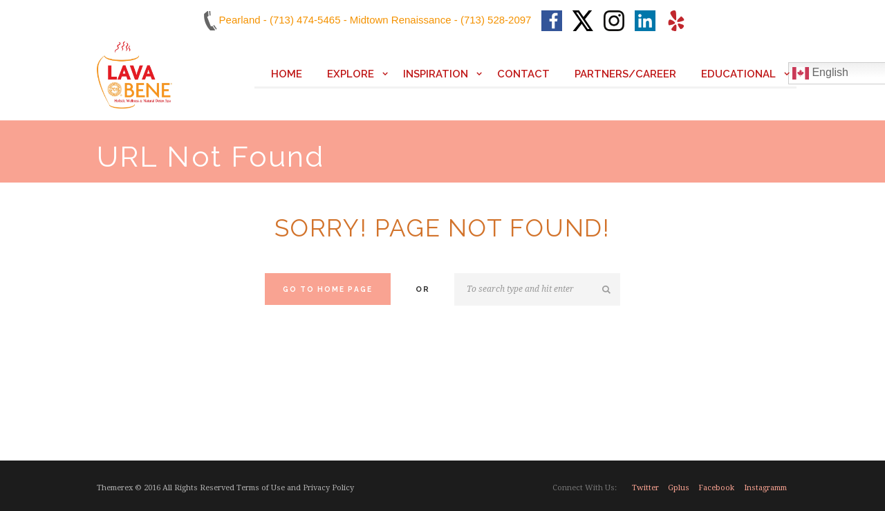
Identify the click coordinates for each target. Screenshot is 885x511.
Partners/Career (625, 74)
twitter (645, 487)
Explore (350, 74)
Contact (523, 74)
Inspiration (435, 74)
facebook (716, 487)
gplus (678, 487)
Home (286, 74)
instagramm (765, 487)
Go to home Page (328, 289)
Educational (738, 74)
